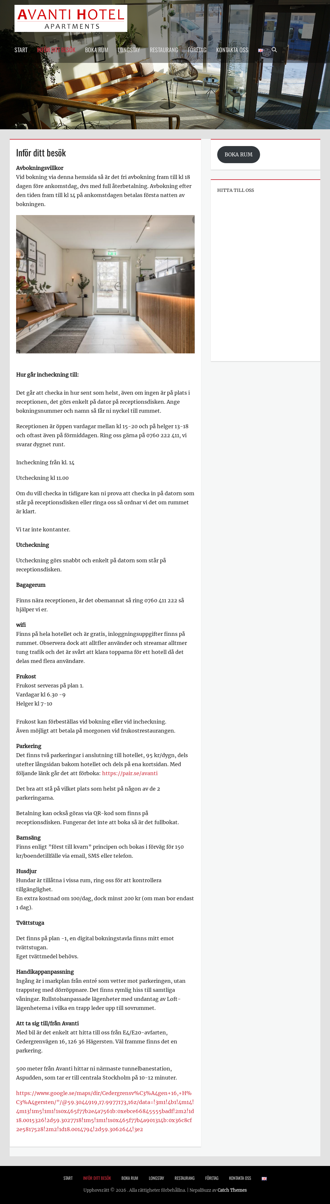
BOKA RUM (239, 155)
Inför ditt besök (56, 49)
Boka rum (96, 49)
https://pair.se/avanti (130, 773)
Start (21, 49)
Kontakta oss (232, 49)
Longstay (129, 49)
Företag (197, 49)
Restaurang (164, 49)
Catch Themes (232, 1190)
